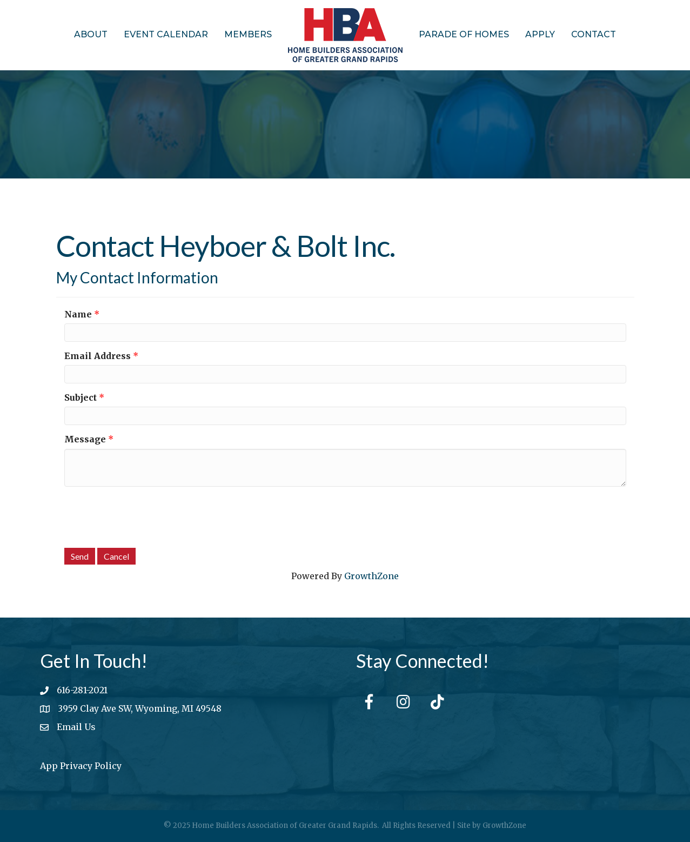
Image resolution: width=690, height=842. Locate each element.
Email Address (97, 355)
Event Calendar (166, 34)
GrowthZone (371, 576)
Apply (540, 34)
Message (85, 439)
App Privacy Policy (81, 765)
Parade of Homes (464, 34)
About (91, 34)
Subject (80, 397)
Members (248, 34)
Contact (593, 34)
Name (78, 314)
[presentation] (146, 516)
